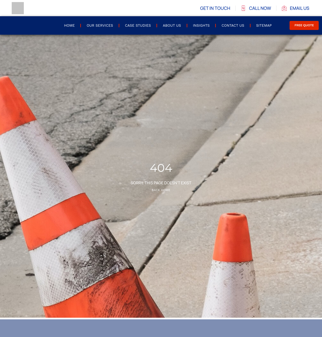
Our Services (100, 25)
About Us (172, 25)
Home (69, 25)
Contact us (233, 25)
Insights (201, 25)
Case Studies (138, 25)
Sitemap (264, 25)
